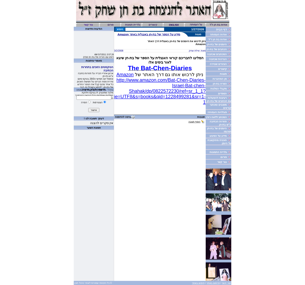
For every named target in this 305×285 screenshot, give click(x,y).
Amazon (125, 74)
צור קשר (226, 283)
